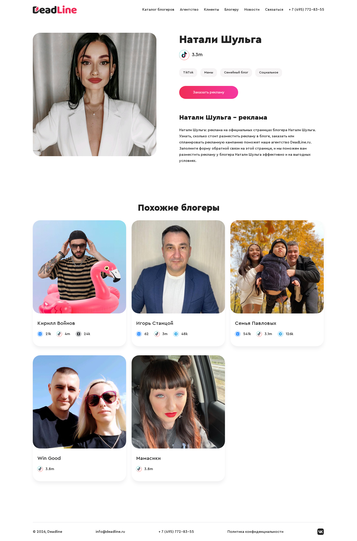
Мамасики (148, 458)
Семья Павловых (255, 323)
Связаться (274, 9)
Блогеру (231, 9)
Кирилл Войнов (56, 323)
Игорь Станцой (154, 323)
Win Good (49, 458)
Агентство (189, 9)
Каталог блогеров (158, 9)
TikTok (188, 72)
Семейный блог (236, 72)
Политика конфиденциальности (255, 531)
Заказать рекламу (208, 92)
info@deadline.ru (110, 531)
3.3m (197, 54)
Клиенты (211, 9)
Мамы (208, 72)
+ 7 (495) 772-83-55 (306, 9)
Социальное (268, 72)
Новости (252, 9)
